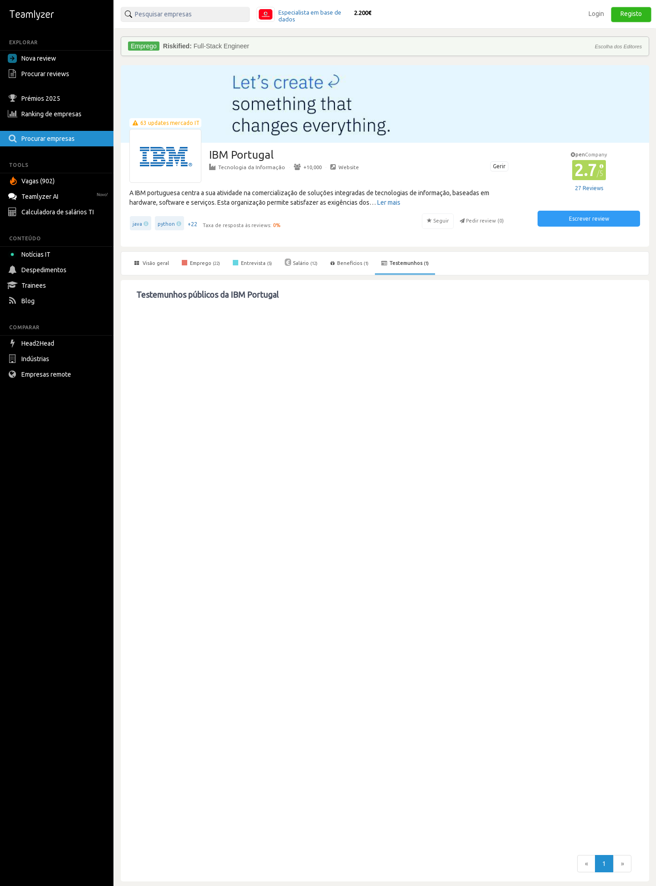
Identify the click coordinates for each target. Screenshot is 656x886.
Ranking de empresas (46, 114)
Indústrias (29, 359)
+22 (192, 224)
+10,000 (308, 167)
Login (596, 13)
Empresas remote (40, 374)
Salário (301, 262)
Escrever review (589, 219)
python (166, 224)
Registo (631, 13)
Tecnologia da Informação (247, 167)
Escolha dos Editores (618, 46)
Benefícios (349, 263)
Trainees (28, 285)
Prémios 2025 (35, 98)
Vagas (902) (32, 181)
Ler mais (388, 202)
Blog (22, 301)
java (137, 224)
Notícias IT (31, 254)
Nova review (32, 58)
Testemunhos (405, 263)
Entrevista (252, 262)
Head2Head (32, 343)
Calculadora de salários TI (52, 212)
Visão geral (151, 263)
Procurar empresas (42, 138)
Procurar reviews (39, 74)
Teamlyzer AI (59, 195)
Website (344, 167)
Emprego (201, 262)
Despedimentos (38, 270)
